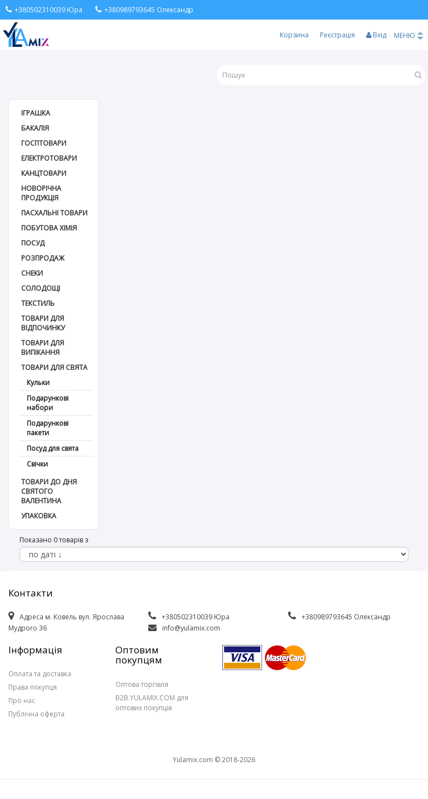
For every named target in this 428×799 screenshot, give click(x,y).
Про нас (21, 700)
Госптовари (43, 143)
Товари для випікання (42, 347)
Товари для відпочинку (43, 323)
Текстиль (38, 303)
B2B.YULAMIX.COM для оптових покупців (151, 703)
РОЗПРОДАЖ (42, 258)
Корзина (294, 35)
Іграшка (35, 113)
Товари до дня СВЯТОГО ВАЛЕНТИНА (49, 491)
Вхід (376, 35)
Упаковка (38, 516)
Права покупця (32, 687)
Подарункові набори (48, 402)
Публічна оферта (36, 714)
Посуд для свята (53, 448)
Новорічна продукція (41, 193)
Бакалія (35, 128)
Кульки (38, 382)
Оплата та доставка (39, 673)
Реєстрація (337, 35)
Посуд (33, 243)
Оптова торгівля (141, 684)
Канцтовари (43, 173)
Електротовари (49, 158)
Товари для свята (54, 367)
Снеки (32, 273)
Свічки (37, 464)
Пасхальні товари (54, 213)
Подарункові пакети (48, 427)
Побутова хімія (49, 228)
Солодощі (40, 288)
